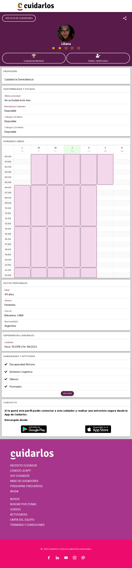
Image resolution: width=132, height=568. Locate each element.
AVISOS (15, 499)
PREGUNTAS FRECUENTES (26, 486)
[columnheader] (22, 149)
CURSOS (15, 509)
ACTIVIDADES (18, 514)
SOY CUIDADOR (19, 475)
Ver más (67, 393)
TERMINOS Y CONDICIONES (27, 525)
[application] (22, 205)
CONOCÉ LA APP (20, 470)
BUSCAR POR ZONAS (23, 504)
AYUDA (14, 491)
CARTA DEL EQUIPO (22, 519)
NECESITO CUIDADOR (23, 465)
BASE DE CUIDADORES (24, 481)
